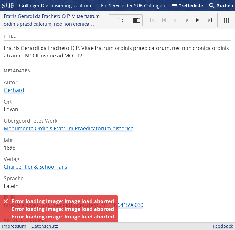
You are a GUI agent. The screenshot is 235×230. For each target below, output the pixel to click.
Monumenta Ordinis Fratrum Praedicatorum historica (68, 128)
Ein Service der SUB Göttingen (133, 6)
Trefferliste (186, 6)
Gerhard (14, 90)
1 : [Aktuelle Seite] (120, 20)
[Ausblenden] (5, 201)
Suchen (220, 6)
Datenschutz (44, 226)
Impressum (14, 226)
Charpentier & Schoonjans (35, 166)
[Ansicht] (226, 20)
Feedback (223, 226)
